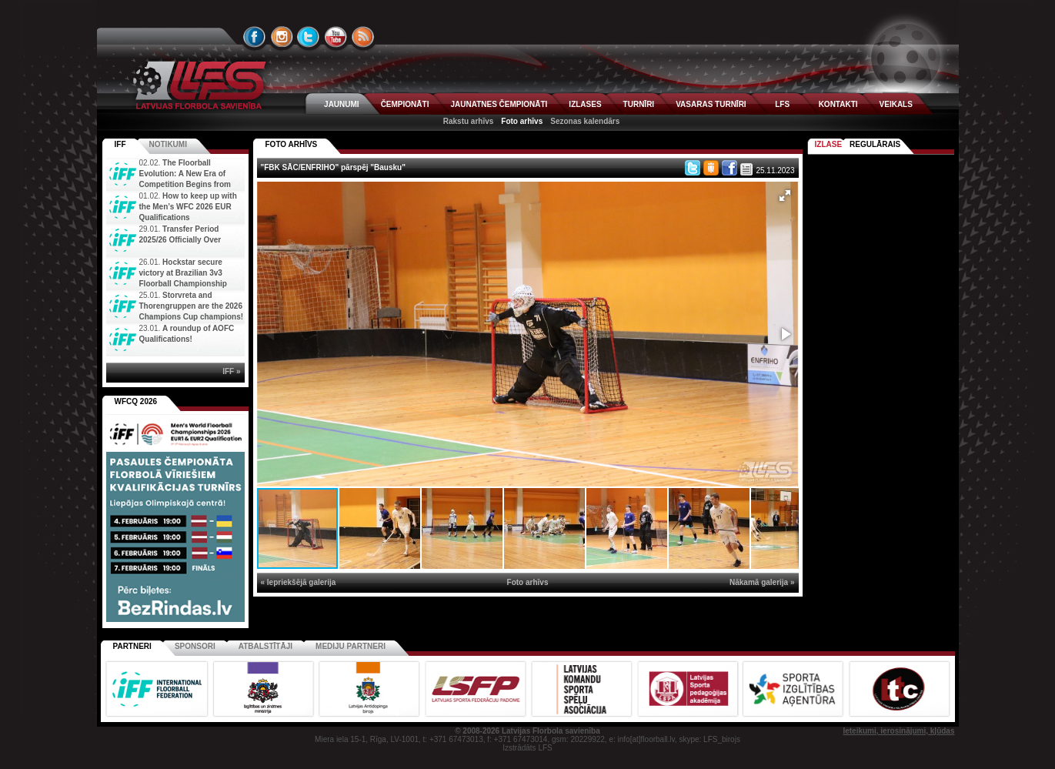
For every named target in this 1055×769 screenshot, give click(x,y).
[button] (785, 195)
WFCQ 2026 (136, 401)
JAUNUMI (341, 104)
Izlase (829, 144)
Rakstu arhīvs (468, 121)
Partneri (132, 646)
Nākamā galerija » (762, 582)
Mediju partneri (350, 646)
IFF (120, 144)
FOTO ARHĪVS (291, 144)
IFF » (231, 371)
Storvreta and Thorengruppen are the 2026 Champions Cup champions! (191, 306)
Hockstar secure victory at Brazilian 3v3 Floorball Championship (183, 273)
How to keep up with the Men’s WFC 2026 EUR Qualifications (188, 207)
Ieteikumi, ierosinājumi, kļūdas (898, 731)
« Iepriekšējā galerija (298, 582)
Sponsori (195, 646)
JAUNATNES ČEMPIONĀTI (498, 104)
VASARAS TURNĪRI (711, 104)
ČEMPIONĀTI (405, 104)
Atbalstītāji (265, 646)
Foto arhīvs (522, 121)
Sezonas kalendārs (584, 121)
